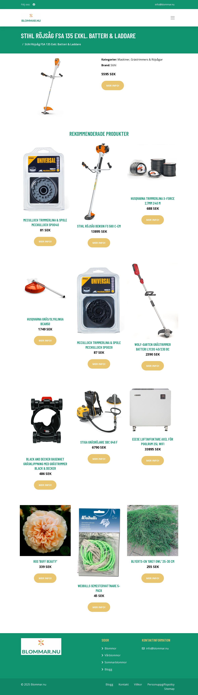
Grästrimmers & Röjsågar (147, 59)
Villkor (138, 684)
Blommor (110, 648)
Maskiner (123, 59)
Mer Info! (112, 85)
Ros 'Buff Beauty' (45, 561)
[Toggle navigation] (172, 18)
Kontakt (124, 684)
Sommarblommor (116, 662)
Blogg (108, 669)
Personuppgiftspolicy (160, 684)
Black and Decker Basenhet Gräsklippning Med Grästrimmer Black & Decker (45, 463)
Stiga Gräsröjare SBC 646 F (99, 442)
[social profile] (33, 4)
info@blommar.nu (164, 4)
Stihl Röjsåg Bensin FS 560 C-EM (99, 226)
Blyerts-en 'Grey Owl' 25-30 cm (152, 561)
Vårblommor (113, 655)
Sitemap (169, 689)
